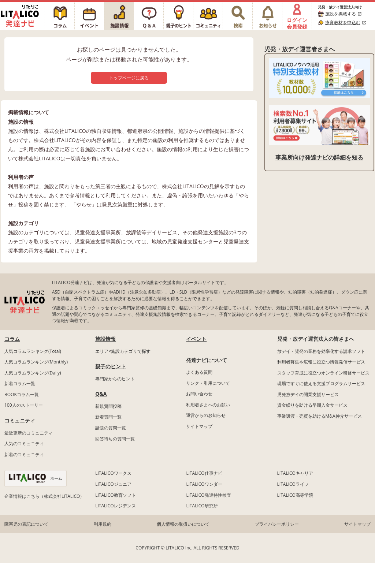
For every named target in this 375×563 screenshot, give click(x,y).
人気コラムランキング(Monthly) (36, 362)
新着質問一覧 (108, 417)
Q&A (101, 393)
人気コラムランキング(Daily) (32, 373)
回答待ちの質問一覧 (115, 439)
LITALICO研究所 (202, 506)
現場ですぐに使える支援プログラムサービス (321, 383)
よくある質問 (199, 372)
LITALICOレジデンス (115, 506)
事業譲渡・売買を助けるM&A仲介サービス (319, 416)
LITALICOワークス (113, 473)
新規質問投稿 (108, 406)
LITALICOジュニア (113, 484)
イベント (196, 338)
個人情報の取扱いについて (183, 524)
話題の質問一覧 (110, 428)
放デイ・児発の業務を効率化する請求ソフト (321, 351)
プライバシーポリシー (277, 524)
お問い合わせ (199, 394)
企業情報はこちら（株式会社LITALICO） (44, 496)
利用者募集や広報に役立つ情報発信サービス (321, 362)
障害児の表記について (26, 524)
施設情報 (105, 338)
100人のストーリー (23, 405)
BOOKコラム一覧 (21, 394)
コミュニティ (19, 420)
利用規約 (102, 524)
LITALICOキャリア (295, 473)
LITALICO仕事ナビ (204, 473)
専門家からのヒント (115, 379)
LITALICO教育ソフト (115, 495)
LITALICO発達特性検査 (208, 495)
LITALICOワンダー (204, 484)
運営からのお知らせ (206, 415)
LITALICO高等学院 (295, 495)
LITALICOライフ (293, 484)
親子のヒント (110, 366)
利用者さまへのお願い (208, 405)
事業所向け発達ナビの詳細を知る (319, 157)
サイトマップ (199, 426)
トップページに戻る (129, 78)
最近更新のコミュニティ (28, 433)
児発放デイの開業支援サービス (308, 394)
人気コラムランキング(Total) (32, 351)
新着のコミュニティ (24, 454)
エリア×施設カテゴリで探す (123, 351)
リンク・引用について (208, 383)
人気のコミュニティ (24, 443)
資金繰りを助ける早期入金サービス (312, 405)
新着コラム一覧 (19, 383)
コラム (12, 338)
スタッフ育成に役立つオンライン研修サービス (323, 373)
